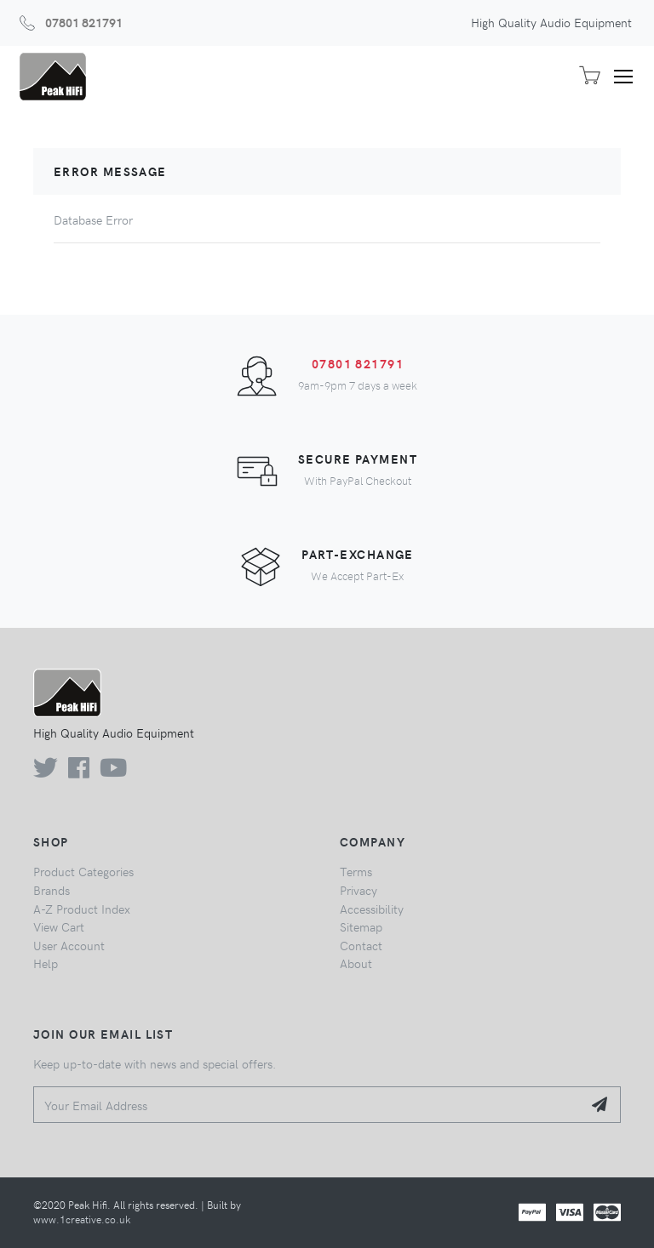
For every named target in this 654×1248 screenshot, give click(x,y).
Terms (356, 871)
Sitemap (361, 926)
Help (45, 963)
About (356, 963)
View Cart (58, 926)
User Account (69, 945)
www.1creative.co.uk (81, 1219)
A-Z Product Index (81, 908)
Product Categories (83, 871)
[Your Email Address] (307, 1104)
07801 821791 (84, 22)
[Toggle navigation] (629, 76)
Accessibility (372, 908)
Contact (361, 945)
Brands (51, 889)
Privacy (358, 889)
